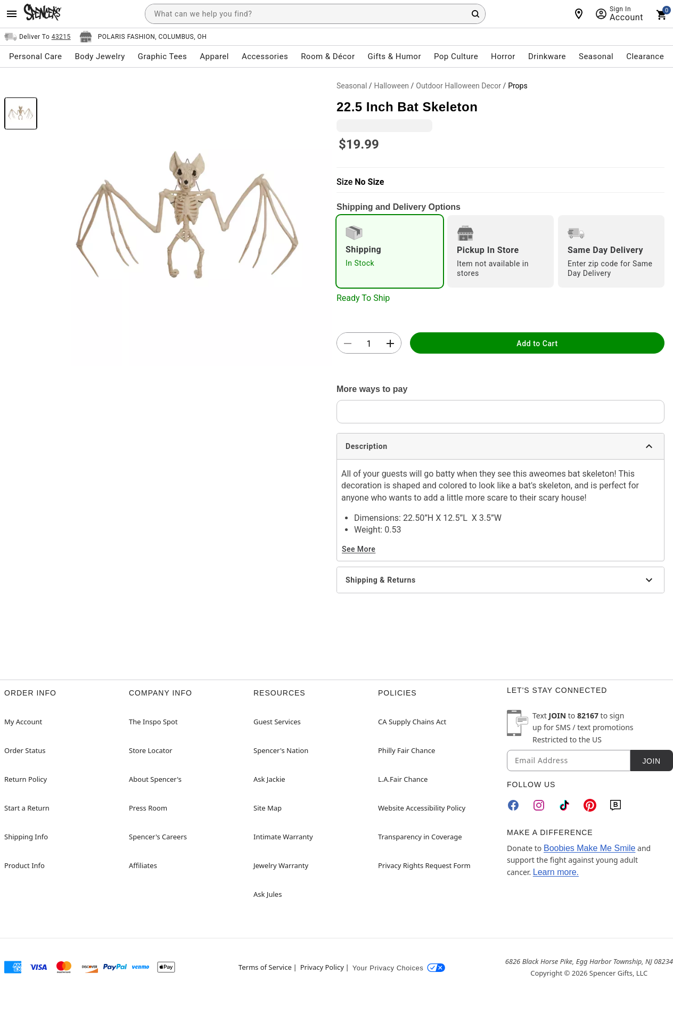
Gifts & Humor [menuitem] (394, 56)
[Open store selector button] (143, 36)
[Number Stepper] (369, 343)
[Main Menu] (11, 13)
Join (651, 761)
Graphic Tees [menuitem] (162, 56)
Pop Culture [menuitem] (456, 56)
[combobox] (315, 13)
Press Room (148, 808)
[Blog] (615, 805)
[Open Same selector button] (37, 36)
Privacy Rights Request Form (424, 865)
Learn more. (556, 872)
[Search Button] (475, 13)
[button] (187, 221)
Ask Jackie (269, 779)
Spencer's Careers (158, 836)
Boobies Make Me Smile (590, 848)
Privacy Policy (322, 967)
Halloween (391, 85)
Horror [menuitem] (503, 56)
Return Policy (25, 779)
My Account (23, 721)
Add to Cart (536, 343)
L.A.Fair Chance (403, 779)
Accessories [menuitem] (265, 56)
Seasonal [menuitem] (596, 56)
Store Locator (151, 750)
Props (518, 85)
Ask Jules (267, 894)
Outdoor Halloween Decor (458, 85)
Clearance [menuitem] (645, 56)
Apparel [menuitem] (214, 56)
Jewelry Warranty (280, 865)
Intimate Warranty (283, 836)
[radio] (389, 251)
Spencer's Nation (280, 750)
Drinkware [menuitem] (547, 56)
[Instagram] (538, 805)
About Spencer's (155, 779)
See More (358, 549)
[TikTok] (564, 805)
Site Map (267, 808)
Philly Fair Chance (406, 750)
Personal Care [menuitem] (35, 56)
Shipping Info (26, 836)
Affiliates (143, 865)
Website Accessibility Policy (421, 808)
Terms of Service (265, 967)
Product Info (24, 865)
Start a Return (27, 808)
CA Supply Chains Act (412, 721)
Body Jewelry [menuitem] (100, 56)
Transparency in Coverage (420, 836)
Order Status (24, 750)
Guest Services (277, 721)
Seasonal (351, 85)
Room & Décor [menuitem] (328, 56)
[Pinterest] (590, 805)
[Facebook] (513, 805)
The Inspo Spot (153, 721)
